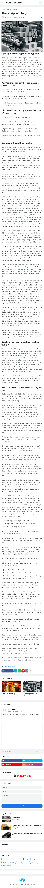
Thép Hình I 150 (16, 819)
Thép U (19, 864)
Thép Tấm (12, 864)
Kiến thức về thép (11, 9)
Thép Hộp (35, 861)
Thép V (26, 864)
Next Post (39, 753)
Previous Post (6, 753)
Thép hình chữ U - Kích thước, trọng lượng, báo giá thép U (27, 836)
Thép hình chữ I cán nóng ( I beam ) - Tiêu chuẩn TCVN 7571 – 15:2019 (26, 828)
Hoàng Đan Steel (13, 2)
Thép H (27, 861)
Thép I (4, 864)
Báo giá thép (6, 861)
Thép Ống (34, 864)
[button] (2, 2)
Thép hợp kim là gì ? (31, 696)
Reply (5, 719)
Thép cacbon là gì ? (9, 696)
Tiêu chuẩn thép (7, 868)
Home (3, 9)
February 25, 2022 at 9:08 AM (15, 713)
